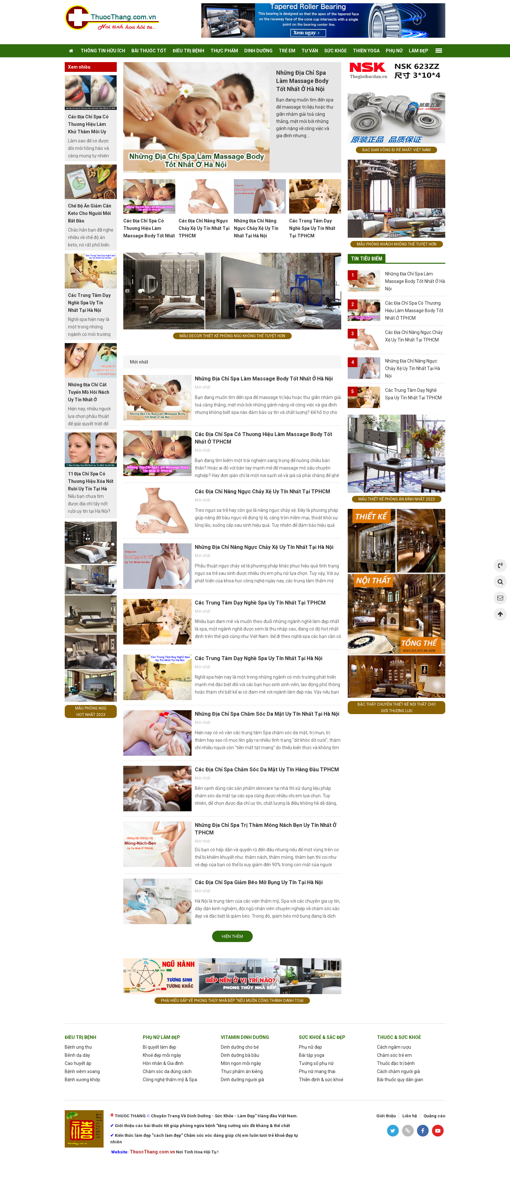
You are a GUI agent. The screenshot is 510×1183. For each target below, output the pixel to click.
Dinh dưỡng (258, 50)
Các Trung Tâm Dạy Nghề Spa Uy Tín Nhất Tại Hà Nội (258, 658)
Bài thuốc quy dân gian (400, 1079)
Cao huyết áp (78, 1063)
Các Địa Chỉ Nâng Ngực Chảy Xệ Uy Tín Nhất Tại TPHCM (204, 228)
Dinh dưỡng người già (242, 1079)
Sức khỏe (335, 50)
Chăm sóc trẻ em (394, 1055)
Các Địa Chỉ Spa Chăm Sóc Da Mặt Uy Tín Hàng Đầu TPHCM (267, 769)
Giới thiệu (386, 1115)
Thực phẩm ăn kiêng (242, 1071)
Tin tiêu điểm (366, 259)
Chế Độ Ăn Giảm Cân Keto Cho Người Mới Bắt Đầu (89, 213)
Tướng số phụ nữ (316, 1063)
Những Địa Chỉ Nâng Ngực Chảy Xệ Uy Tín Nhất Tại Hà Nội (256, 228)
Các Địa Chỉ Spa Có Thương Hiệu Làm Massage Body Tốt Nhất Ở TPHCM (414, 310)
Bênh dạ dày (77, 1055)
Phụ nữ (394, 50)
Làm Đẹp (418, 50)
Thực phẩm (224, 50)
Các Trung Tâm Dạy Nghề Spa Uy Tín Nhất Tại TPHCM (312, 228)
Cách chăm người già (398, 1071)
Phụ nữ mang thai (317, 1071)
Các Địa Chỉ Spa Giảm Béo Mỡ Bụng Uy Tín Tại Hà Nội (259, 882)
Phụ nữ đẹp (310, 1047)
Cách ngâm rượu (394, 1047)
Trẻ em (287, 50)
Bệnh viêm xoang (82, 1071)
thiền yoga (366, 50)
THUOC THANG (130, 1115)
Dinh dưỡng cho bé (240, 1047)
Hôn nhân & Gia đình (163, 1063)
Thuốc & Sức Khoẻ (399, 1037)
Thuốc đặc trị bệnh (396, 1063)
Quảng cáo (434, 1115)
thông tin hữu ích (103, 50)
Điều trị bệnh (80, 1037)
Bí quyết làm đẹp (159, 1047)
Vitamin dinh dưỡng (245, 1037)
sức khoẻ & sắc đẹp (322, 1037)
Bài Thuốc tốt (149, 50)
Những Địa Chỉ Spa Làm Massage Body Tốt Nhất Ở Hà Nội (302, 80)
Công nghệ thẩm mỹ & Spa (170, 1079)
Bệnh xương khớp (82, 1079)
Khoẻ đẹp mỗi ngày (162, 1055)
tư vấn (310, 50)
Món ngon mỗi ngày (241, 1063)
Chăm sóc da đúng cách (167, 1071)
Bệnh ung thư (78, 1047)
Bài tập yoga (311, 1055)
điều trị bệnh (188, 50)
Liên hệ (409, 1115)
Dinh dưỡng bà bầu (240, 1055)
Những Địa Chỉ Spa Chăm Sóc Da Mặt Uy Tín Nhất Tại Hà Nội (267, 714)
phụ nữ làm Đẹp (161, 1037)
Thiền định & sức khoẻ (321, 1079)
